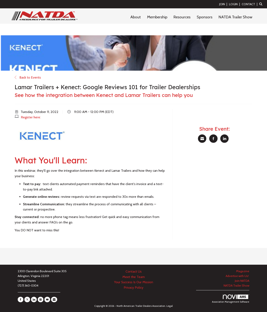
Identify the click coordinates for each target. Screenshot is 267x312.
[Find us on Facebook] (20, 299)
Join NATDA (242, 281)
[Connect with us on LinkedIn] (34, 299)
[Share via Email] (202, 138)
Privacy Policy (133, 287)
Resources (182, 17)
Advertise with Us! (237, 276)
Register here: (31, 117)
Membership (157, 17)
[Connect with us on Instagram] (40, 299)
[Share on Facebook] (213, 138)
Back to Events (28, 77)
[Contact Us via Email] (54, 299)
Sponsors (204, 17)
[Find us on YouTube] (47, 299)
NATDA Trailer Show (235, 17)
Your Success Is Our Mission (133, 282)
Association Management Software (230, 298)
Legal (169, 305)
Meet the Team (133, 277)
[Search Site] (261, 4)
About (135, 17)
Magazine (242, 271)
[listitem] (223, 4)
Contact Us (134, 271)
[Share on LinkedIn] (224, 138)
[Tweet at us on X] (27, 299)
